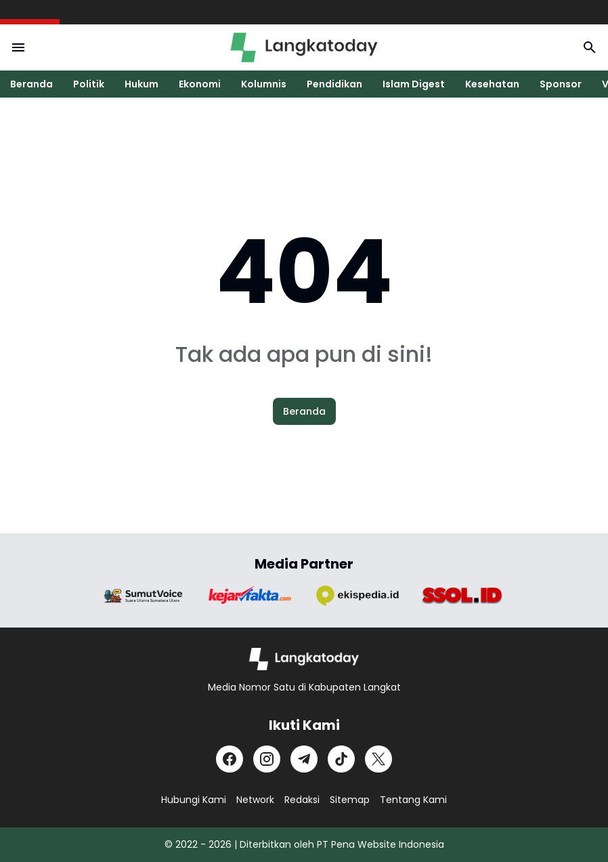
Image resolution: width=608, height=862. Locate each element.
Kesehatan (492, 84)
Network (255, 799)
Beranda (31, 84)
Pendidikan (334, 84)
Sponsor (561, 84)
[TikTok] (341, 759)
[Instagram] (266, 759)
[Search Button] (589, 47)
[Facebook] (229, 759)
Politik (88, 84)
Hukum (141, 84)
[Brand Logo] (143, 596)
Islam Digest (414, 84)
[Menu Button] (18, 47)
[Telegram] (304, 759)
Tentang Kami (413, 799)
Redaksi (302, 799)
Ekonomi (200, 84)
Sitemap (350, 799)
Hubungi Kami (193, 799)
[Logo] (304, 659)
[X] (378, 759)
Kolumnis (263, 84)
